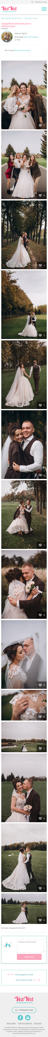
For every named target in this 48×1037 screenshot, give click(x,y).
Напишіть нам (41, 2)
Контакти (37, 1023)
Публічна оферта (25, 1023)
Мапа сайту (11, 1023)
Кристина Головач (30, 37)
